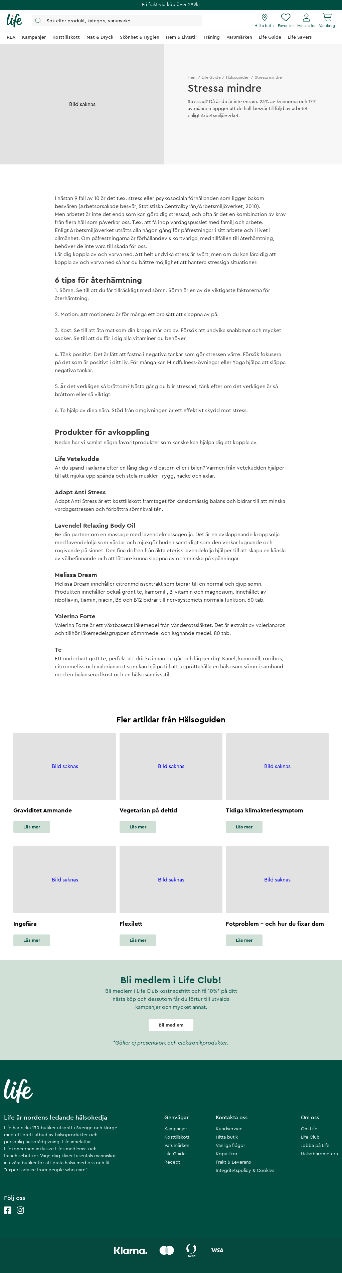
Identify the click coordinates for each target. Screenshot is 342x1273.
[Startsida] (14, 21)
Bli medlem (171, 1025)
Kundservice (229, 1129)
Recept (172, 1162)
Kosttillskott (176, 1137)
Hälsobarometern (319, 1154)
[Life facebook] (7, 1217)
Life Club (310, 1137)
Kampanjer (175, 1129)
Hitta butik (227, 1137)
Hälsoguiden (237, 77)
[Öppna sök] (116, 20)
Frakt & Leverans (233, 1162)
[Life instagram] (20, 1217)
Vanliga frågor (230, 1145)
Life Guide (211, 77)
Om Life (309, 1129)
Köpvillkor (226, 1154)
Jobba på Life (315, 1145)
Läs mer (31, 827)
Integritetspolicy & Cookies (245, 1170)
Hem (192, 77)
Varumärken (176, 1145)
